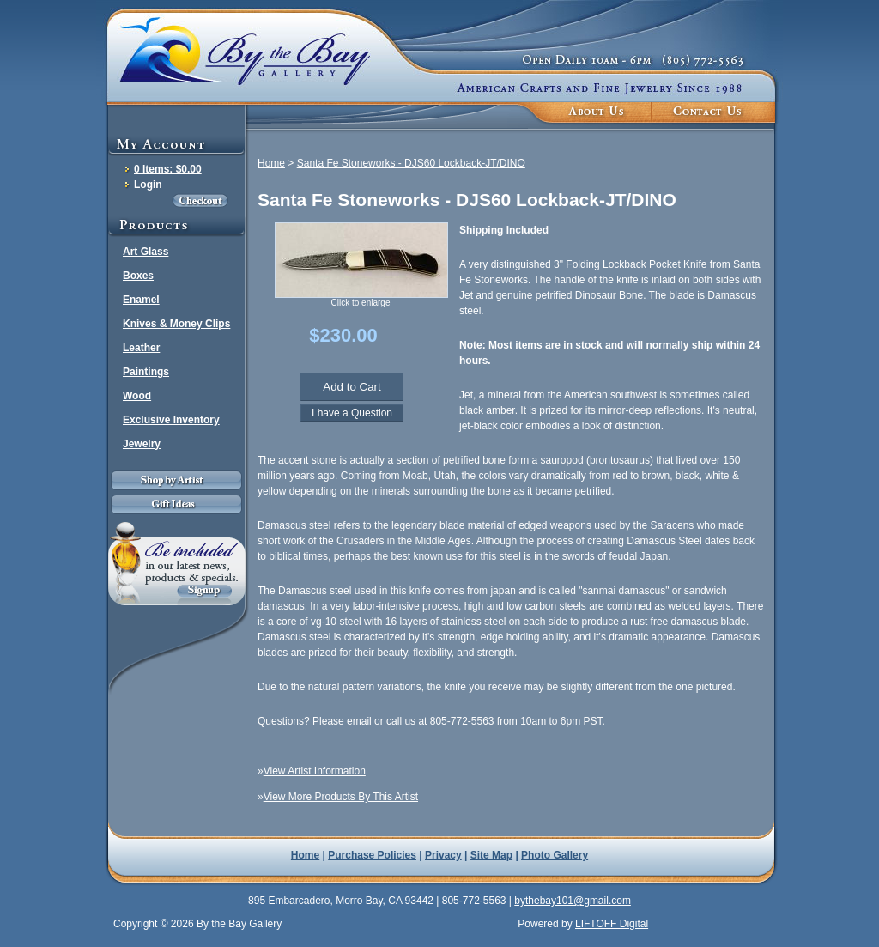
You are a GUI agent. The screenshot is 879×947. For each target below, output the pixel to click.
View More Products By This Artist (341, 797)
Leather (141, 348)
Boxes (138, 276)
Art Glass (145, 252)
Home (271, 163)
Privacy (443, 855)
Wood (137, 396)
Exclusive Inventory (171, 420)
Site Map (491, 855)
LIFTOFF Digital (611, 924)
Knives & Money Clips (176, 324)
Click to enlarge (361, 302)
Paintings (146, 372)
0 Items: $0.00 (168, 169)
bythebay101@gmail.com (572, 901)
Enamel (141, 300)
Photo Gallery (554, 855)
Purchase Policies (372, 855)
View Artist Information (315, 771)
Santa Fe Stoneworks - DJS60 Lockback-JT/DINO (411, 163)
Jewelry (142, 444)
